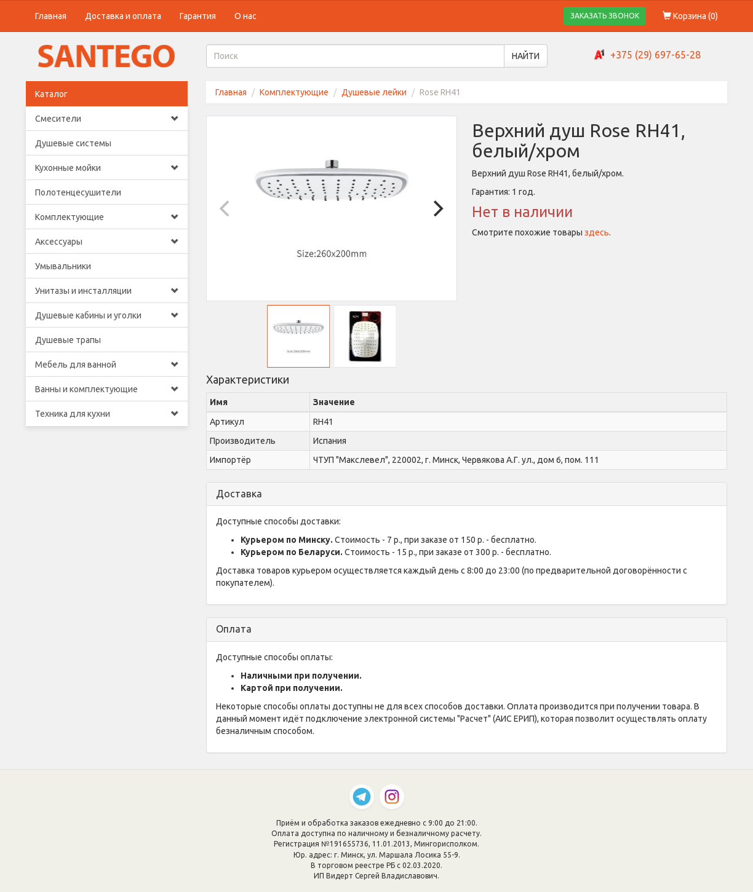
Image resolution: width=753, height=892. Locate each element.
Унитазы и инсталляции (106, 290)
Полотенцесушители (78, 192)
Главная (50, 16)
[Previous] (226, 208)
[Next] (436, 208)
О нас (245, 16)
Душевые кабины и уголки (106, 315)
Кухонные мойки (106, 167)
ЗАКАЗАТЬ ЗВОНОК (604, 16)
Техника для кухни (106, 413)
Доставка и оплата (123, 16)
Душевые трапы (68, 340)
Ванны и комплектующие (106, 389)
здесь (596, 232)
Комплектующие (106, 217)
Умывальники (63, 266)
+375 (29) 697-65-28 (655, 54)
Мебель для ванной (106, 364)
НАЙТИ (526, 56)
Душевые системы (73, 143)
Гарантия (198, 16)
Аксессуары (106, 241)
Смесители (106, 118)
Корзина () (690, 16)
